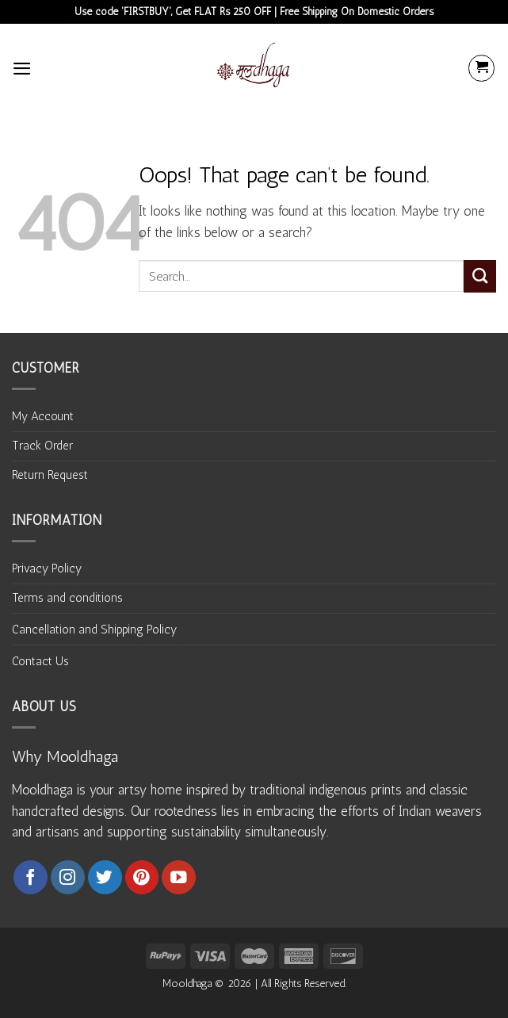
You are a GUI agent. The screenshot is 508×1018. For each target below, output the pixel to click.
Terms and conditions (67, 598)
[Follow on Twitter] (105, 877)
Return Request (50, 475)
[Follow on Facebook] (30, 877)
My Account (43, 416)
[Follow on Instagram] (68, 877)
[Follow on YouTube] (179, 877)
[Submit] (480, 276)
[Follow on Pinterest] (142, 877)
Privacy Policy (47, 568)
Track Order (42, 445)
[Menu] (22, 68)
